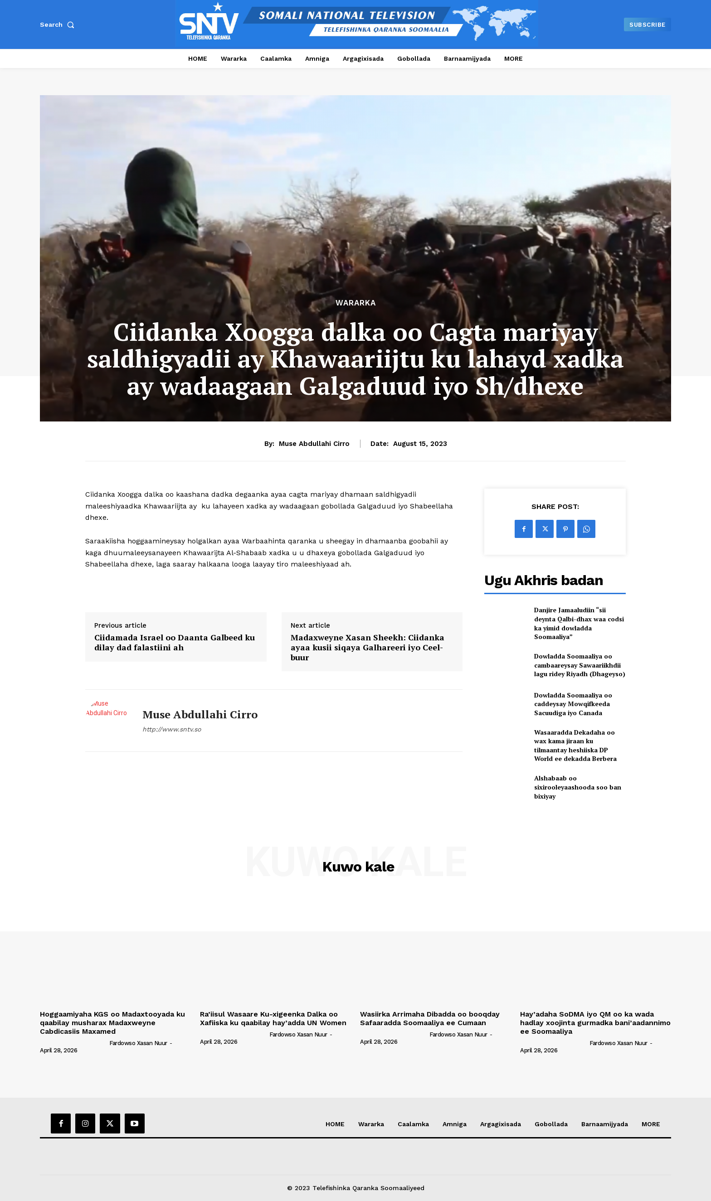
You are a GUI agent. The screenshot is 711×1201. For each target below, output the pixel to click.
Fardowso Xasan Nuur (138, 1043)
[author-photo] (74, 1042)
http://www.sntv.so (171, 729)
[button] (59, 24)
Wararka (356, 303)
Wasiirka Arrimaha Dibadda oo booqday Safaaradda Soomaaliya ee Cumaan (430, 1018)
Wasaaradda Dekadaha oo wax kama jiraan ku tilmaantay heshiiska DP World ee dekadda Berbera (575, 745)
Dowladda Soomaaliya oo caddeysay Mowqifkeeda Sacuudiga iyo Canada (573, 704)
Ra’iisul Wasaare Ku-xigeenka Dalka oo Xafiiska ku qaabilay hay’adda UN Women (273, 1018)
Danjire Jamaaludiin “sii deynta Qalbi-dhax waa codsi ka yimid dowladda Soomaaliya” (579, 623)
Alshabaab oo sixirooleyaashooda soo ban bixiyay (577, 787)
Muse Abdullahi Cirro (314, 444)
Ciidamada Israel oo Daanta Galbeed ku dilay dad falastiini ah (174, 642)
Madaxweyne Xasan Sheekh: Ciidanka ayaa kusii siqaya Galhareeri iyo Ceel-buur (367, 647)
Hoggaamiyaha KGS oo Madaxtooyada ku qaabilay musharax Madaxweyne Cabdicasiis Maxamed (112, 1023)
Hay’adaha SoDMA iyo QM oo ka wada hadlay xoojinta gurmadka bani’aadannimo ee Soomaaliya (595, 1023)
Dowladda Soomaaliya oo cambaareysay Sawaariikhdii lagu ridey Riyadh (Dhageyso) (579, 665)
